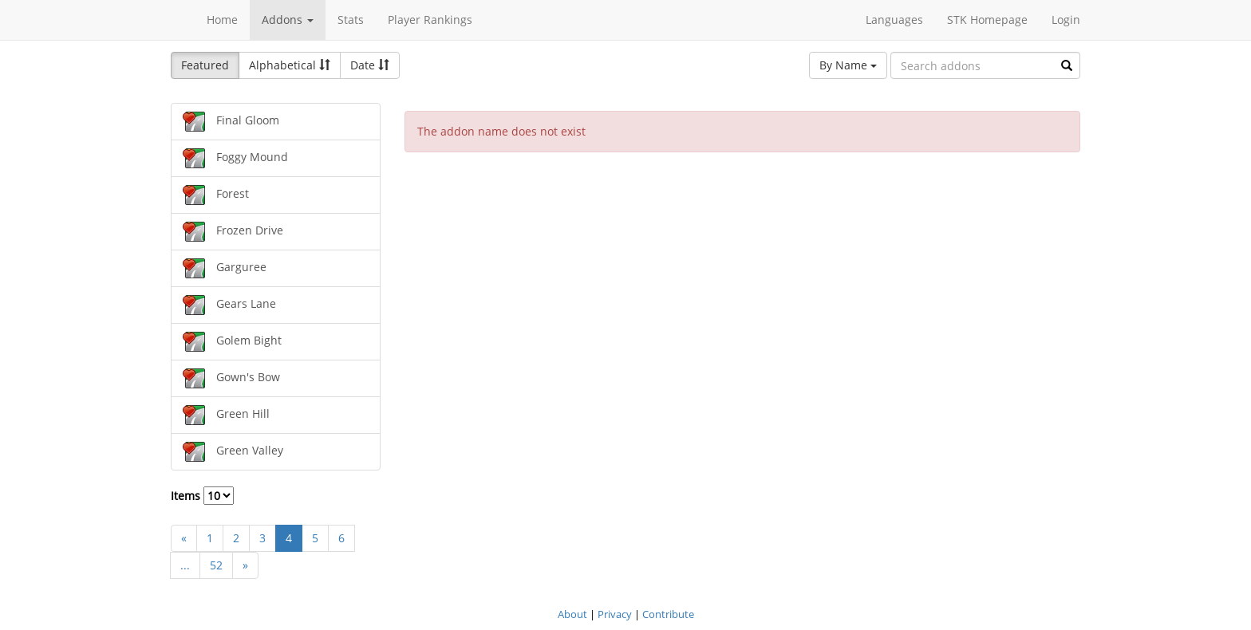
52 (216, 565)
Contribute (668, 614)
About (572, 614)
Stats (350, 19)
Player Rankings (430, 19)
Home (222, 19)
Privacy (615, 614)
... (185, 565)
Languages (894, 19)
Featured (205, 65)
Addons (288, 19)
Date (369, 65)
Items (202, 495)
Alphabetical (289, 65)
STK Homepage (987, 19)
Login (1066, 19)
